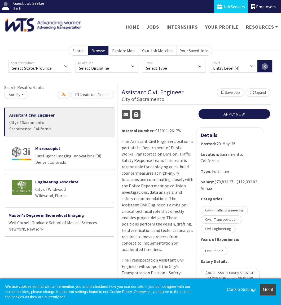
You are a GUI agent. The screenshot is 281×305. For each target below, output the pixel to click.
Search (78, 50)
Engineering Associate (56, 181)
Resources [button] (260, 27)
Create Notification (92, 94)
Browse (98, 50)
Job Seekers (231, 6)
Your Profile (222, 27)
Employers (263, 6)
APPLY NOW (234, 114)
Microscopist (47, 148)
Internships (182, 27)
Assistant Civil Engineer (32, 115)
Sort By (14, 94)
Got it (268, 289)
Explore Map (123, 50)
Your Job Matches (157, 50)
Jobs (153, 27)
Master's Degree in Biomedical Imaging (46, 215)
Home (132, 27)
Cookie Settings (241, 289)
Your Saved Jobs (194, 50)
